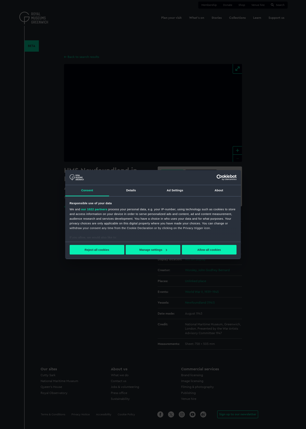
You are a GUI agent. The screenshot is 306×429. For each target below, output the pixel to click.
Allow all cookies (209, 249)
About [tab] (219, 190)
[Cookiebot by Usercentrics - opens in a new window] (219, 177)
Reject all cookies (97, 249)
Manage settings (153, 249)
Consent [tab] (87, 190)
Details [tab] (131, 190)
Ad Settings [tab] (175, 190)
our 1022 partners (94, 209)
